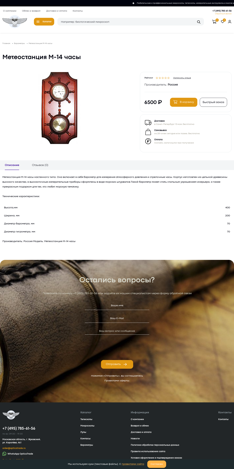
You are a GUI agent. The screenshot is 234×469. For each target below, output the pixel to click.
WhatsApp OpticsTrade (17, 455)
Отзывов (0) (40, 167)
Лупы (83, 434)
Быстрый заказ (213, 104)
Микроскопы (87, 428)
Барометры (86, 447)
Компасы (85, 441)
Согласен (157, 464)
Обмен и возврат (30, 11)
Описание (12, 167)
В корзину (183, 103)
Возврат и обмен (140, 428)
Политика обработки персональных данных (155, 447)
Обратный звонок (223, 14)
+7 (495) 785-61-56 (222, 11)
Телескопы (86, 421)
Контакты (77, 11)
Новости (135, 441)
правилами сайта (133, 464)
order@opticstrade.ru (14, 450)
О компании (9, 11)
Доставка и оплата (56, 11)
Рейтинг (149, 78)
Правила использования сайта (148, 453)
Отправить (116, 366)
